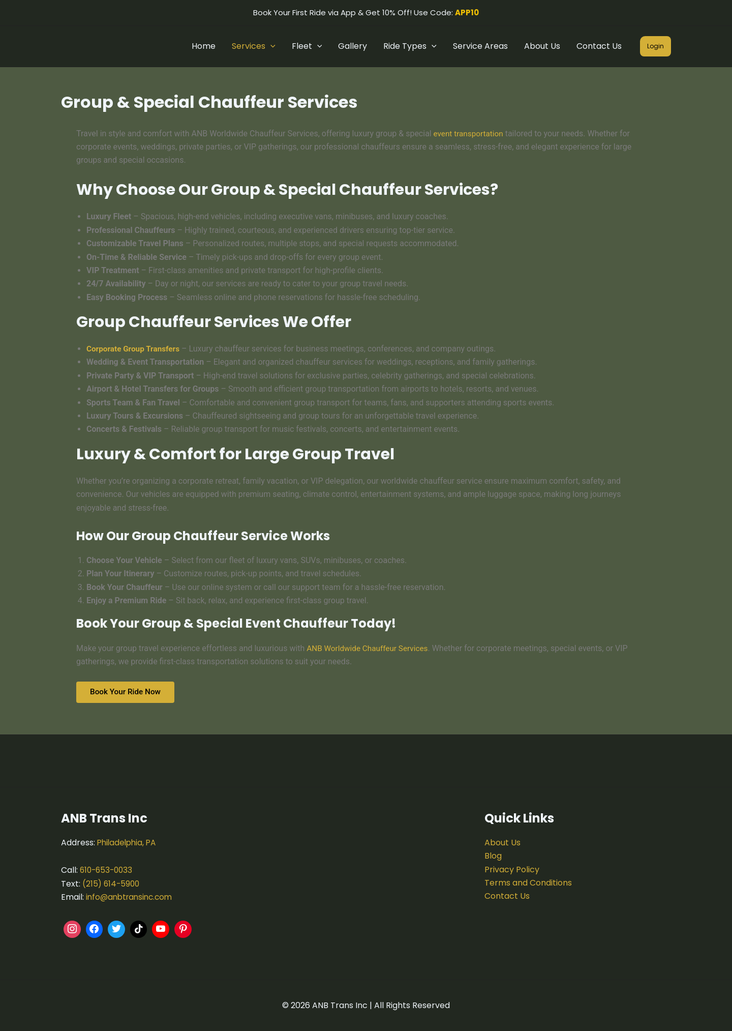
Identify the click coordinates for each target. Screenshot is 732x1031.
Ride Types (410, 46)
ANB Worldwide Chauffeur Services (370, 648)
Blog (493, 856)
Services (254, 46)
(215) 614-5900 (112, 884)
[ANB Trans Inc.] (366, 881)
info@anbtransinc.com (131, 897)
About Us (542, 46)
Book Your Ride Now (128, 693)
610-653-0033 (108, 870)
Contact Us (599, 46)
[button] (270, 46)
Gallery (352, 46)
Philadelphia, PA (128, 842)
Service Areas (480, 46)
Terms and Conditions (528, 883)
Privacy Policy (511, 869)
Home (204, 46)
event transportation (469, 133)
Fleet (307, 46)
